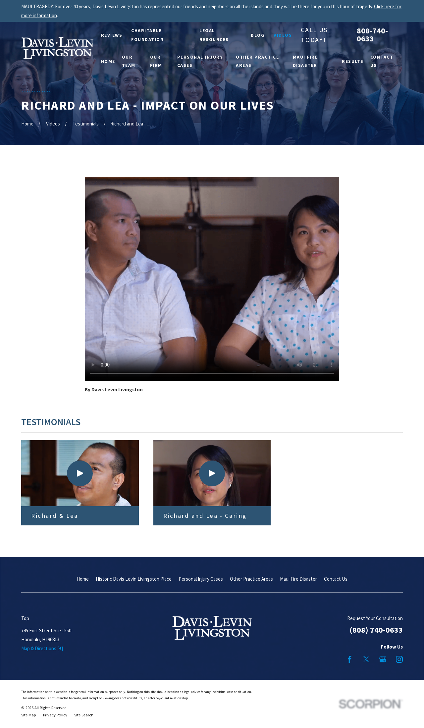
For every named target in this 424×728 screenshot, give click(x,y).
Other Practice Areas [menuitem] (257, 61)
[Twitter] (366, 659)
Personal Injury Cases (201, 579)
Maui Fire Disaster (298, 579)
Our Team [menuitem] (128, 61)
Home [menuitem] (108, 61)
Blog (258, 35)
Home (83, 579)
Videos (283, 35)
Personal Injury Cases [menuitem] (200, 61)
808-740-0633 (372, 35)
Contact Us (335, 579)
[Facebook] (349, 659)
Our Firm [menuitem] (156, 61)
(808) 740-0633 (376, 630)
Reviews (112, 35)
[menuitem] (28, 715)
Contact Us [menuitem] (382, 61)
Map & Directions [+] (42, 648)
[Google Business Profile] (382, 659)
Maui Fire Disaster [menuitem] (305, 61)
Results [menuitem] (353, 61)
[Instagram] (399, 659)
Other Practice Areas (251, 579)
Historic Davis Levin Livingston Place (134, 579)
